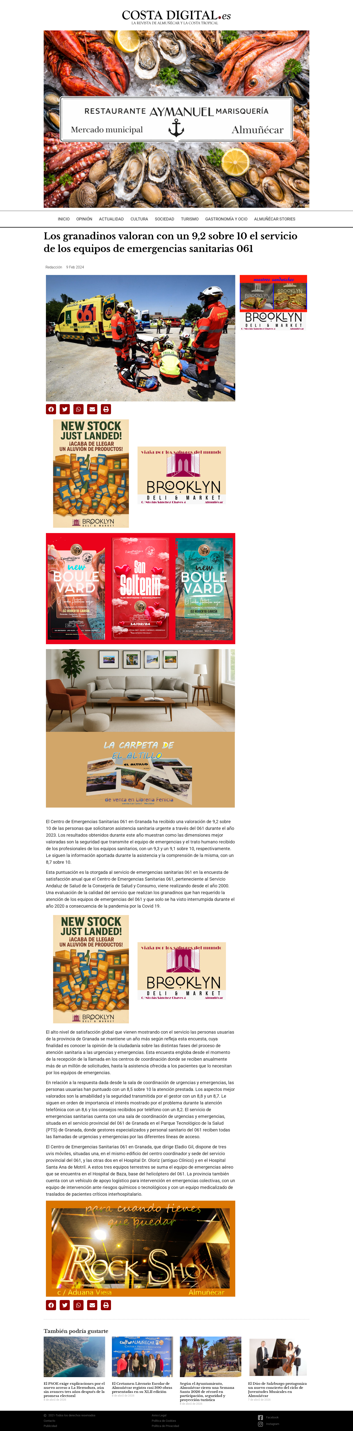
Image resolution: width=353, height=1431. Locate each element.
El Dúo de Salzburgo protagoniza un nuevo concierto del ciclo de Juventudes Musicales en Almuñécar (277, 1389)
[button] (51, 409)
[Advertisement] (273, 406)
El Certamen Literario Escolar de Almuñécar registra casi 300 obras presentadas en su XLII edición (142, 1387)
